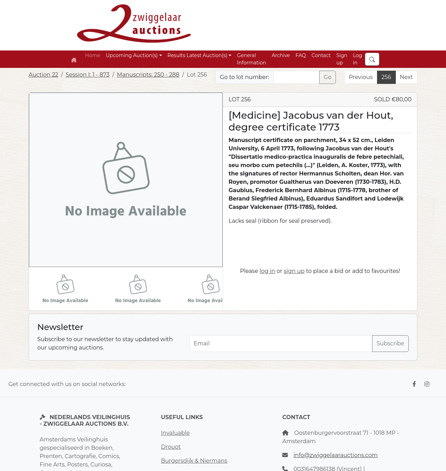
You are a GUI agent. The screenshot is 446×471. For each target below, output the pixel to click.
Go (327, 77)
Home (92, 55)
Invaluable (175, 433)
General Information (251, 59)
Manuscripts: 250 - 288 (148, 74)
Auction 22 (43, 74)
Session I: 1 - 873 (88, 74)
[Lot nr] (296, 77)
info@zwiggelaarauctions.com (335, 455)
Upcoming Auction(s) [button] (131, 55)
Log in (357, 59)
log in (267, 271)
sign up (294, 271)
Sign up (341, 59)
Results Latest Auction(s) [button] (198, 55)
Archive (281, 55)
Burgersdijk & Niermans (194, 460)
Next (406, 77)
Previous (360, 77)
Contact (321, 55)
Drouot (171, 446)
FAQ (300, 55)
